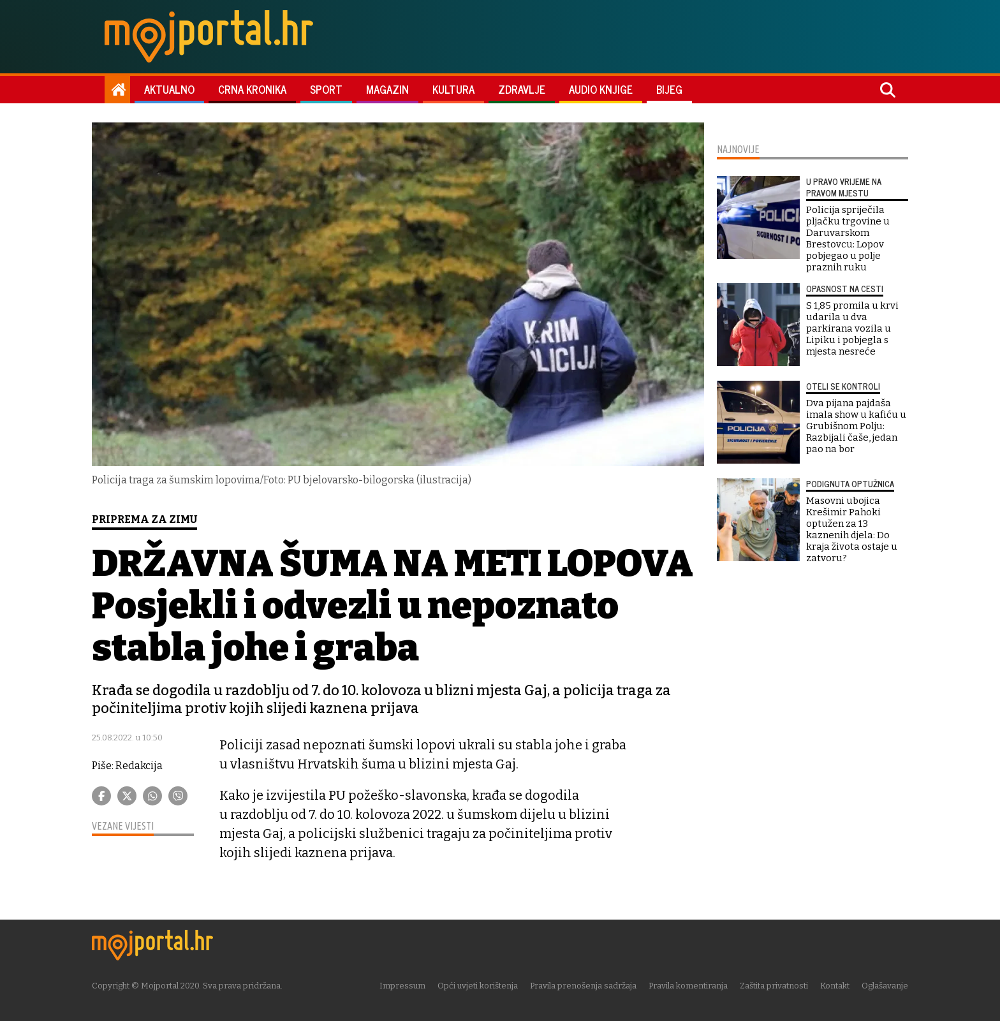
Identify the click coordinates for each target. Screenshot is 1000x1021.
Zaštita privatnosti (774, 985)
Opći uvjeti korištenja (478, 985)
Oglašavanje (885, 985)
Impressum (402, 985)
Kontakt (834, 985)
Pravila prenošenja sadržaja (583, 985)
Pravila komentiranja (688, 985)
